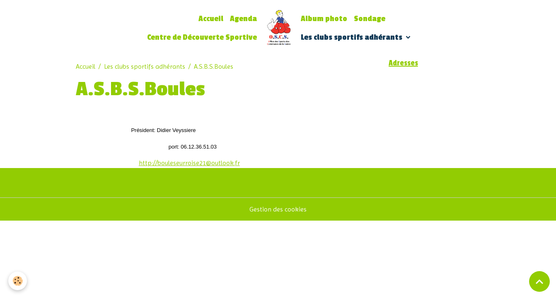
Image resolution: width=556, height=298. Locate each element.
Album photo (324, 18)
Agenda (243, 18)
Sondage (369, 18)
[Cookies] (17, 281)
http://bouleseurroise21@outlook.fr (189, 163)
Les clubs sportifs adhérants (352, 37)
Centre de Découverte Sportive (202, 37)
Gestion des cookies (278, 209)
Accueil (210, 18)
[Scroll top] (539, 281)
